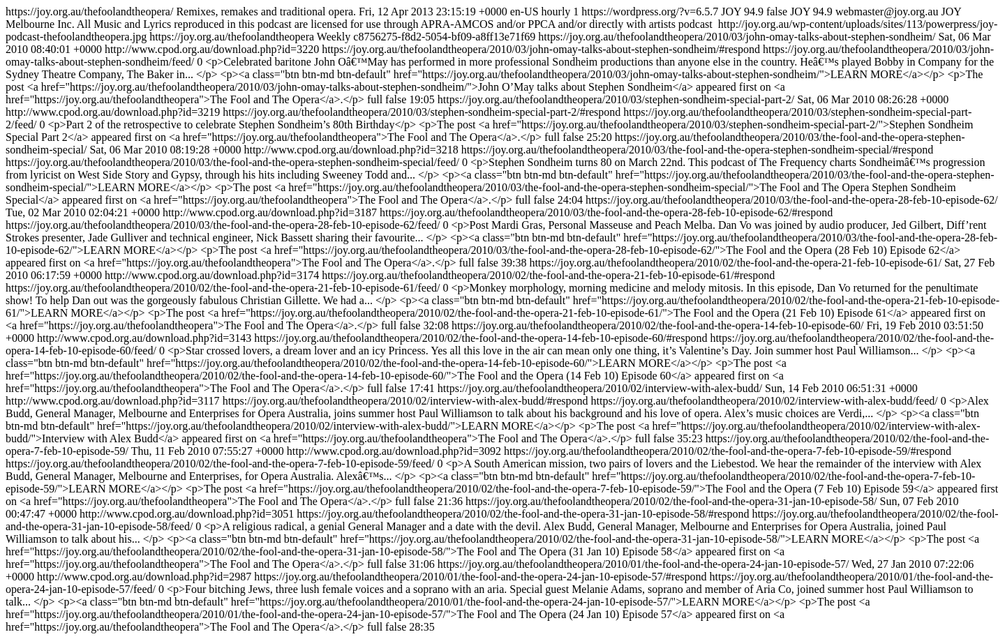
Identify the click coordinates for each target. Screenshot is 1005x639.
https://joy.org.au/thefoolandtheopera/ (502, 319)
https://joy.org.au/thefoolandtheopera (502, 319)
